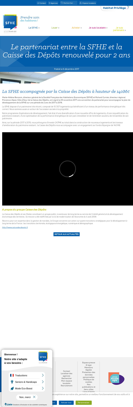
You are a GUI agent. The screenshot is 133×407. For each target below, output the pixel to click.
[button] (62, 3)
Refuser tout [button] (66, 403)
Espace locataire (89, 3)
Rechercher (66, 378)
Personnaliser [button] (83, 403)
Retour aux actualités (67, 234)
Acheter (76, 28)
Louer (54, 28)
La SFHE (33, 28)
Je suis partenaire (118, 29)
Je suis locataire (97, 28)
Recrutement (66, 386)
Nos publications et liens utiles (88, 387)
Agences (54, 3)
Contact (43, 3)
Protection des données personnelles (88, 374)
